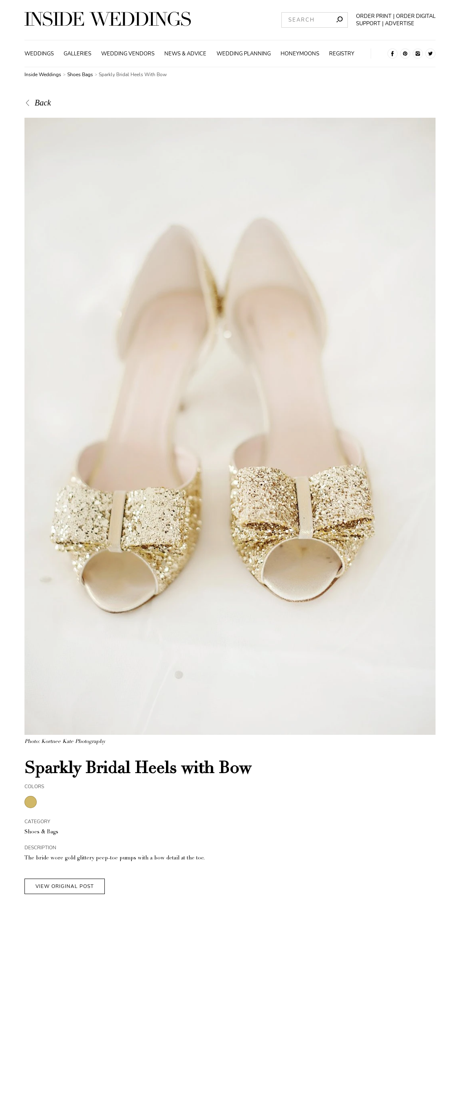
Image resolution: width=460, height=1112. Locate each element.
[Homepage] (107, 20)
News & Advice (185, 53)
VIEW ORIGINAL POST (64, 886)
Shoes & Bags (41, 832)
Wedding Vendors (128, 53)
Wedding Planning (244, 53)
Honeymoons (300, 53)
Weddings (39, 53)
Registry (341, 53)
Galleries (77, 53)
